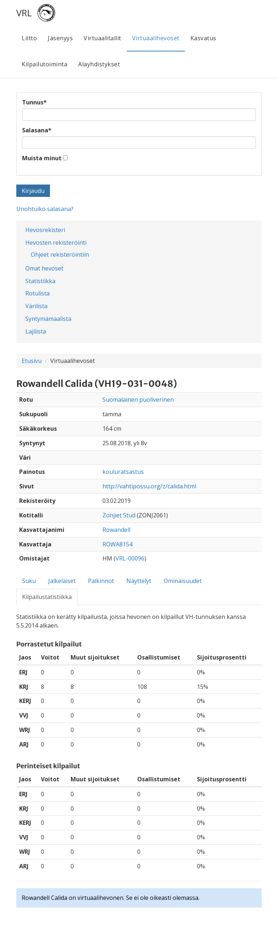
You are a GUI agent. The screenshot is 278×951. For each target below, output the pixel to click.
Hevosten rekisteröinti (56, 243)
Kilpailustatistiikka (47, 597)
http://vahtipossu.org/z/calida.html (149, 486)
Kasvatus (203, 38)
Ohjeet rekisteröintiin (60, 255)
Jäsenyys (60, 38)
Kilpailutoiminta (44, 64)
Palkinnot (101, 581)
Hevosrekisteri (45, 230)
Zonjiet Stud (118, 515)
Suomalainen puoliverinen (138, 400)
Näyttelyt (138, 581)
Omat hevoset (44, 268)
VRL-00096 (129, 558)
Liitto (29, 38)
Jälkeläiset (62, 581)
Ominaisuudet (183, 581)
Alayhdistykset (99, 64)
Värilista (36, 306)
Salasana (36, 130)
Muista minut (42, 158)
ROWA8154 (117, 544)
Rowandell (116, 530)
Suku (29, 581)
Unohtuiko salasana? (44, 209)
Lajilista (35, 331)
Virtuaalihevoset (156, 38)
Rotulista (37, 293)
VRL (24, 13)
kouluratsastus (123, 472)
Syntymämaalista (48, 319)
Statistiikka (40, 281)
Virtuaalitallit (102, 38)
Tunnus (34, 102)
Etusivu (32, 361)
